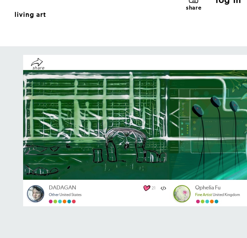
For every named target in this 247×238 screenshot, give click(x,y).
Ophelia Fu (208, 188)
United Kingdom (217, 195)
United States (65, 195)
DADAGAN (62, 188)
